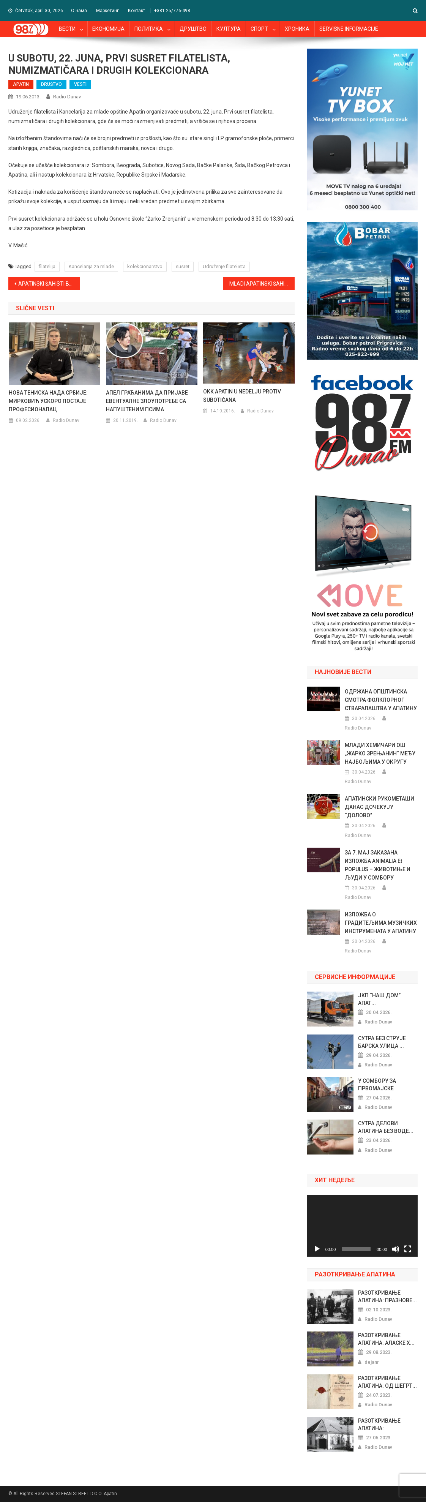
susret (182, 266)
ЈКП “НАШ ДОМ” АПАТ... (379, 999)
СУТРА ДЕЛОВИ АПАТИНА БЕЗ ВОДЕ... (385, 1127)
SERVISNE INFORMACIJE (348, 29)
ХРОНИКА (297, 29)
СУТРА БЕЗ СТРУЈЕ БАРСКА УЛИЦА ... (382, 1042)
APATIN (21, 84)
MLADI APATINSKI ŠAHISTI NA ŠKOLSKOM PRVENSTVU (262, 284)
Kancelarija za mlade (91, 266)
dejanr (371, 1362)
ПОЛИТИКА (148, 29)
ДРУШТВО (193, 29)
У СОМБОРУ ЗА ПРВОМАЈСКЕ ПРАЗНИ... (377, 1085)
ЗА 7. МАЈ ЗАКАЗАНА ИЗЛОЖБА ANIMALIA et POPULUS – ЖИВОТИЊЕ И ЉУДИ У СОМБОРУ (377, 865)
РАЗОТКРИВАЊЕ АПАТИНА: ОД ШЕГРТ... (387, 1382)
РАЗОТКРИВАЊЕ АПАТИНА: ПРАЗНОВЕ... (387, 1296)
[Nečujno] (395, 1249)
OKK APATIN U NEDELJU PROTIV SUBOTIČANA (242, 396)
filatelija (47, 266)
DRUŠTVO (51, 84)
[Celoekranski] (408, 1249)
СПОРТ (259, 29)
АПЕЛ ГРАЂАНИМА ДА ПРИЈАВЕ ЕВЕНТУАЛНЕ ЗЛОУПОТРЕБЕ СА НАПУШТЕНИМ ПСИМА (147, 401)
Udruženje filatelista (224, 266)
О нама (79, 10)
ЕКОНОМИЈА (108, 29)
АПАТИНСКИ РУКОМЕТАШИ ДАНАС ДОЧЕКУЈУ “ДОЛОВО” (379, 807)
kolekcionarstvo (145, 266)
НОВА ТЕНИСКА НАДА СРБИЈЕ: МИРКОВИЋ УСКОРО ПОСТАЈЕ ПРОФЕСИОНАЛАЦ (48, 401)
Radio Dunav (67, 97)
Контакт (136, 10)
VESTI (80, 84)
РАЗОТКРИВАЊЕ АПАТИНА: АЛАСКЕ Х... (386, 1339)
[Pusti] (317, 1249)
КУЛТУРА (228, 29)
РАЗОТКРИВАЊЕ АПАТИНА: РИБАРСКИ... (379, 1425)
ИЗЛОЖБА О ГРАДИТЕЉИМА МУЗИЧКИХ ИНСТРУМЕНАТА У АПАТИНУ (381, 922)
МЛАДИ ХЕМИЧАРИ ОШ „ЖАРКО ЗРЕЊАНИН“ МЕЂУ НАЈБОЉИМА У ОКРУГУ (380, 753)
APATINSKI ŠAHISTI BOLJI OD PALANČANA (49, 284)
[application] (362, 1226)
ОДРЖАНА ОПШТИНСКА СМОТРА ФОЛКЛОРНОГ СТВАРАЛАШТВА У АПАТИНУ (381, 700)
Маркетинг (107, 10)
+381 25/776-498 (172, 10)
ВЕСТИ (67, 29)
